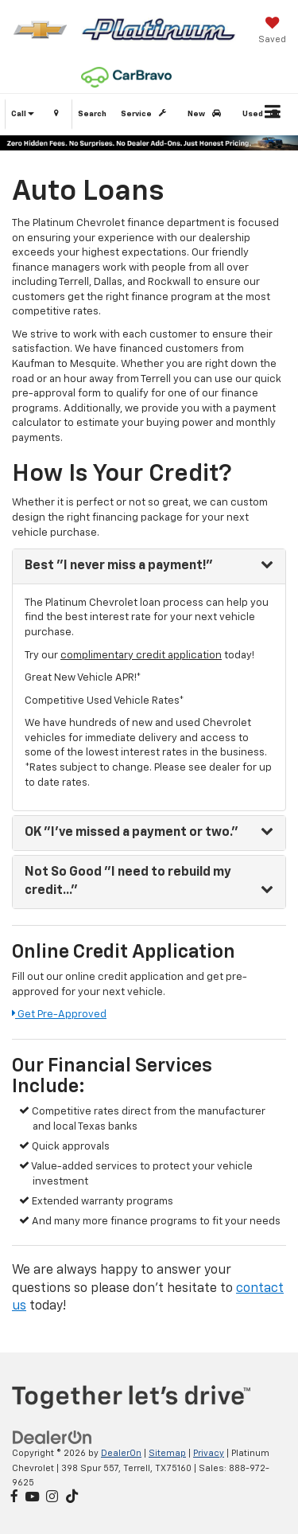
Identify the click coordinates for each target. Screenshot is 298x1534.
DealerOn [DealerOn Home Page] (121, 1453)
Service (146, 113)
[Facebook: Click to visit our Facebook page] (14, 1498)
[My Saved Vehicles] (272, 32)
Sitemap (167, 1453)
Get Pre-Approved (59, 1014)
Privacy (208, 1453)
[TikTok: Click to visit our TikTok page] (72, 1498)
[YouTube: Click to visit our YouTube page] (32, 1498)
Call (22, 114)
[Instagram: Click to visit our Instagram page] (52, 1498)
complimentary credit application (141, 655)
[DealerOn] (52, 1437)
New (207, 113)
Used (263, 113)
